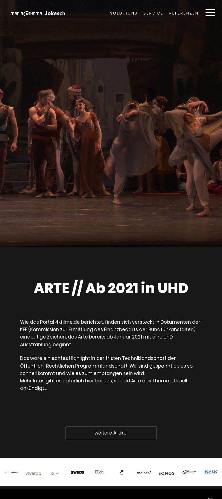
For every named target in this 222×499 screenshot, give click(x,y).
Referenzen (184, 13)
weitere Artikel (111, 433)
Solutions (124, 13)
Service (154, 13)
